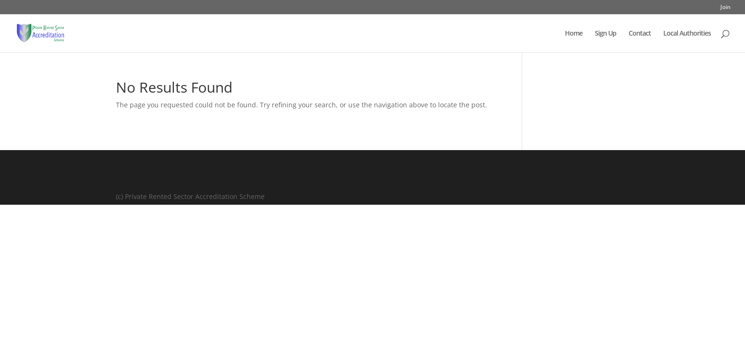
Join (725, 7)
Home (574, 34)
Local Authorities (687, 34)
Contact (640, 34)
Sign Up (605, 34)
